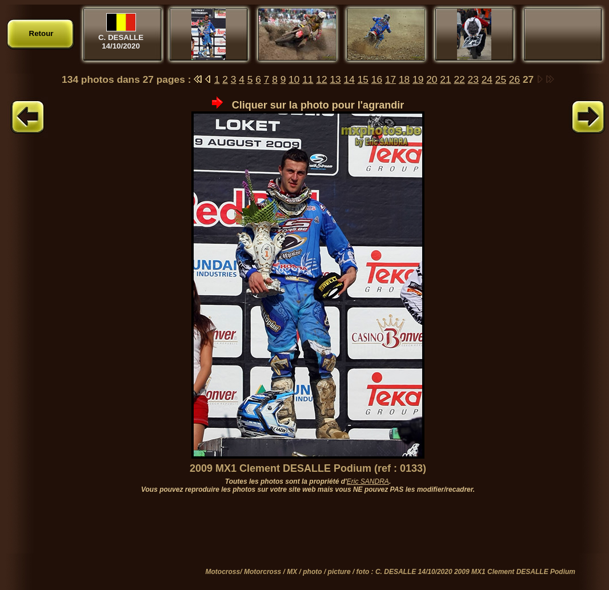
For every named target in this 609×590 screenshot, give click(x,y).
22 (459, 79)
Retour (41, 33)
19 (417, 79)
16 (376, 79)
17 (390, 79)
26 (514, 79)
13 (335, 79)
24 (487, 79)
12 (321, 79)
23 (473, 79)
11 (307, 79)
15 (363, 79)
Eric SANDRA (368, 481)
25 (500, 79)
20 (431, 79)
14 (349, 79)
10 (294, 79)
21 (445, 79)
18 (404, 79)
